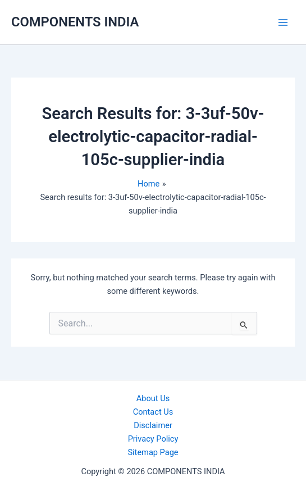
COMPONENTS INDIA (75, 22)
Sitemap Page (152, 452)
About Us (153, 398)
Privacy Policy (153, 439)
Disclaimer (153, 425)
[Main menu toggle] (283, 22)
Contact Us (153, 412)
